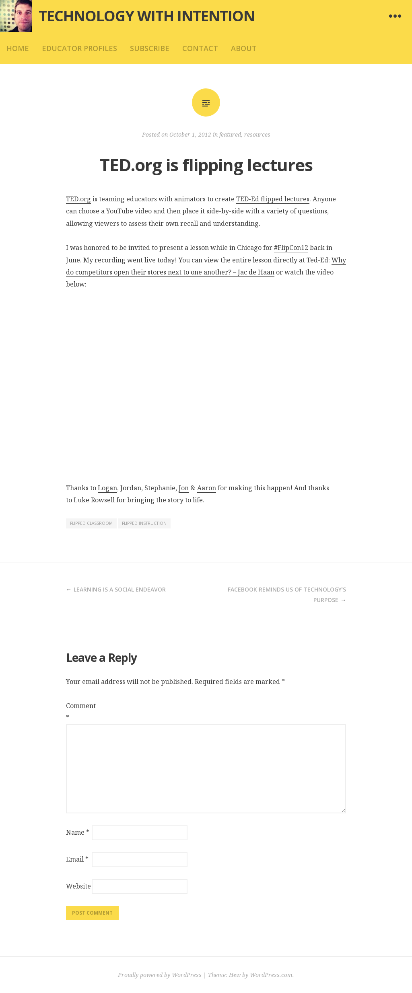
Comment (78, 711)
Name (77, 832)
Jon (184, 487)
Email (77, 859)
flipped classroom (91, 523)
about (244, 48)
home (17, 48)
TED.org (78, 199)
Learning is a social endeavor (120, 589)
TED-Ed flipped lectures (272, 199)
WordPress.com (271, 975)
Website (78, 886)
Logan (107, 487)
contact (200, 48)
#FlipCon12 (291, 247)
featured (230, 134)
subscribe (149, 48)
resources (257, 134)
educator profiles (79, 48)
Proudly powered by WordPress (160, 975)
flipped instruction (144, 523)
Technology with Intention (147, 16)
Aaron (206, 487)
